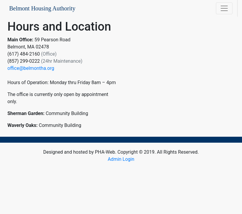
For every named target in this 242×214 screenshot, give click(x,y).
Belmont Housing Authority (42, 8)
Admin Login (121, 159)
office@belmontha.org (30, 68)
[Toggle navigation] (224, 8)
